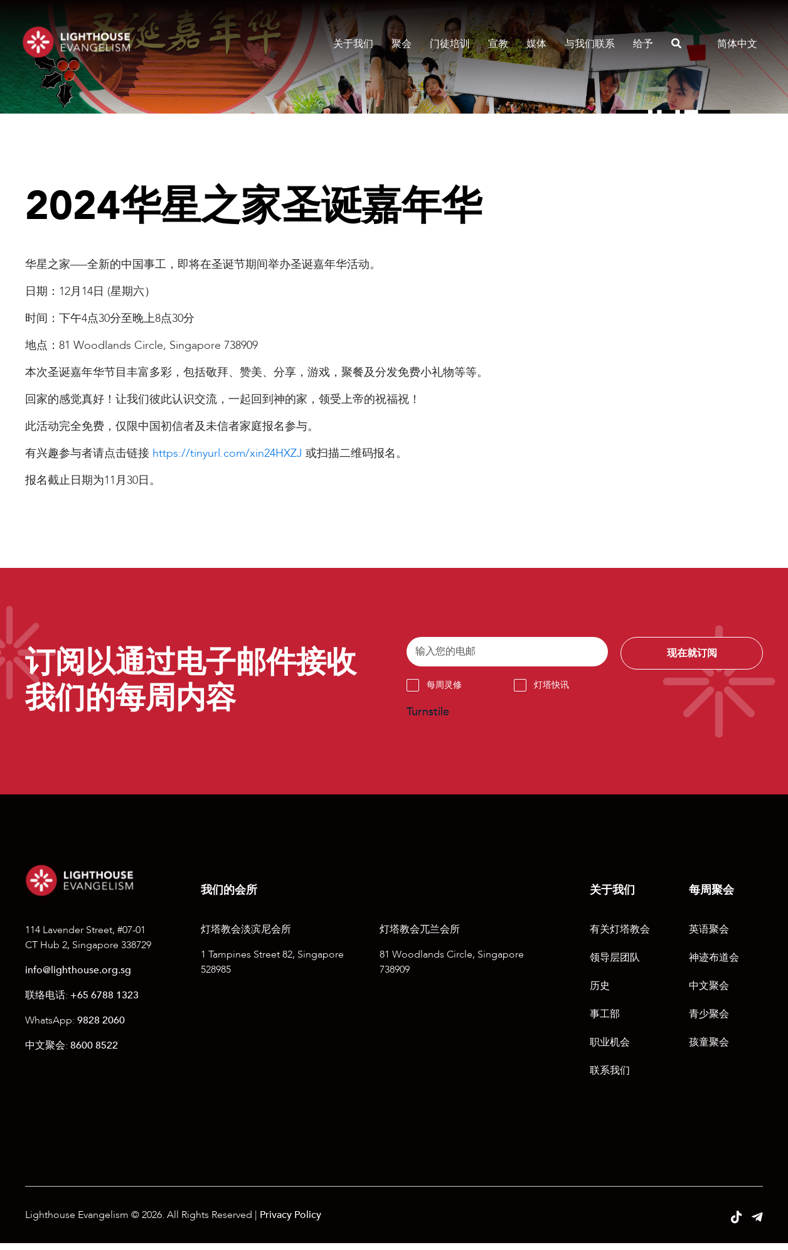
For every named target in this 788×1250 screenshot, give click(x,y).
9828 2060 (101, 1027)
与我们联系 (587, 44)
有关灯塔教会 (620, 936)
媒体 (533, 44)
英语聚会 (709, 936)
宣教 (495, 44)
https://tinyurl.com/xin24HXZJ (227, 453)
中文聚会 (709, 993)
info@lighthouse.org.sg (78, 976)
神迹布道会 (714, 964)
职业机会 (610, 1049)
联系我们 (610, 1077)
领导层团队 (615, 964)
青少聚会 (709, 1021)
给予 (640, 44)
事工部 (605, 1021)
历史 (600, 993)
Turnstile (428, 718)
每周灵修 (444, 691)
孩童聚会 (709, 1049)
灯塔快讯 (551, 691)
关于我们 (350, 44)
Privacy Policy (290, 1222)
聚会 (398, 44)
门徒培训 (447, 44)
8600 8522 (94, 1052)
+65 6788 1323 (104, 1001)
